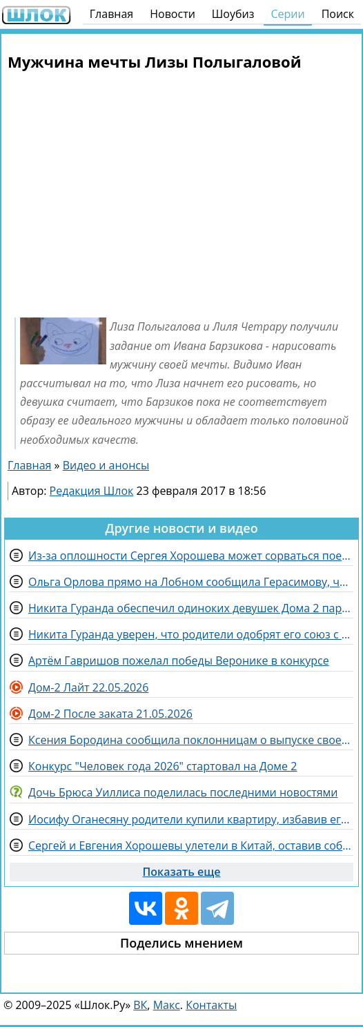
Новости (172, 13)
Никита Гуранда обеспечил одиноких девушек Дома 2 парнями (190, 608)
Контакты (211, 1005)
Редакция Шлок (92, 490)
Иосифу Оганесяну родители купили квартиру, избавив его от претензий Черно (190, 819)
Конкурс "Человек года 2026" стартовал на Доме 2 (162, 766)
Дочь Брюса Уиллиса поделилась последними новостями (182, 792)
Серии (287, 13)
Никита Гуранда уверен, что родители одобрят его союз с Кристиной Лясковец (190, 634)
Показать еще (182, 871)
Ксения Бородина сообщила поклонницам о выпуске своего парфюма (190, 739)
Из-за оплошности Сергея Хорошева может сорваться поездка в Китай (190, 555)
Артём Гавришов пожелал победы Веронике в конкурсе (178, 660)
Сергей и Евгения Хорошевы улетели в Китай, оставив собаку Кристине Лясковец (190, 845)
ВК (140, 1005)
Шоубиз (233, 13)
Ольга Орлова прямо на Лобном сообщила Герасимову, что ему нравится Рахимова (190, 581)
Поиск (338, 13)
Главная (111, 13)
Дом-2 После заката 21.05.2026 (110, 713)
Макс (166, 1005)
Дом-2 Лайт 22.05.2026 (88, 687)
